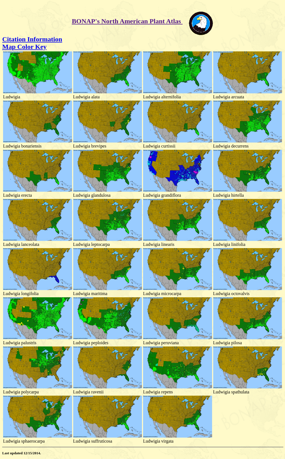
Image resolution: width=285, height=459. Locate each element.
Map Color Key (24, 46)
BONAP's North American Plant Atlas (127, 21)
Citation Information (32, 39)
